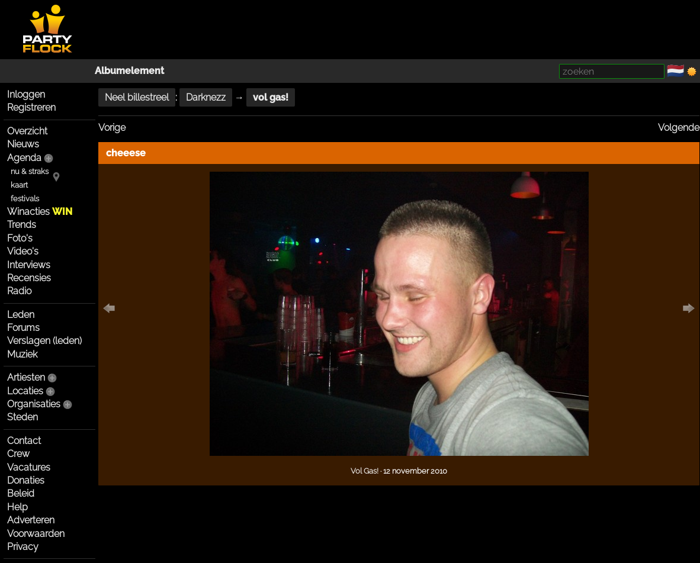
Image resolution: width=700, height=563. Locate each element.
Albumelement (129, 70)
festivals (25, 198)
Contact (24, 440)
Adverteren (30, 520)
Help (17, 507)
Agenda (24, 157)
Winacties (39, 211)
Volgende (678, 127)
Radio (19, 291)
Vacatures (28, 467)
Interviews (28, 265)
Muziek (22, 354)
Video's (22, 251)
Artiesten (26, 377)
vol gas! (270, 97)
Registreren (31, 107)
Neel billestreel (137, 97)
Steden (22, 417)
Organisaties (33, 404)
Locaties (25, 391)
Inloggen (26, 94)
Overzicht (27, 131)
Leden (20, 314)
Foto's (20, 238)
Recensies (29, 278)
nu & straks (30, 171)
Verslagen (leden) (44, 340)
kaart (19, 185)
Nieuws (23, 144)
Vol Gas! (364, 470)
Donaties (25, 480)
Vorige (112, 127)
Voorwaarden (36, 533)
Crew (18, 453)
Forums (23, 327)
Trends (21, 224)
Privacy (22, 546)
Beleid (20, 493)
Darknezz (206, 97)
